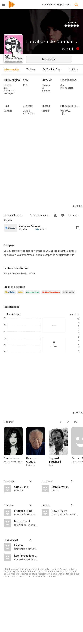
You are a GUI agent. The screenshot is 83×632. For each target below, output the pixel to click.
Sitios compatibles (39, 215)
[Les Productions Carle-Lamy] (26, 555)
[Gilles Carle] (26, 487)
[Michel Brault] (26, 521)
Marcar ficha (49, 59)
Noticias (73, 69)
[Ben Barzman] (65, 487)
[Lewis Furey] (65, 511)
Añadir (31, 273)
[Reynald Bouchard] (60, 447)
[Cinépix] (26, 545)
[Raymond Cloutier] (37, 447)
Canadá (8, 110)
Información (11, 69)
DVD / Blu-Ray (51, 69)
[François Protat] (26, 511)
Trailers (30, 69)
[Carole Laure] (15, 447)
